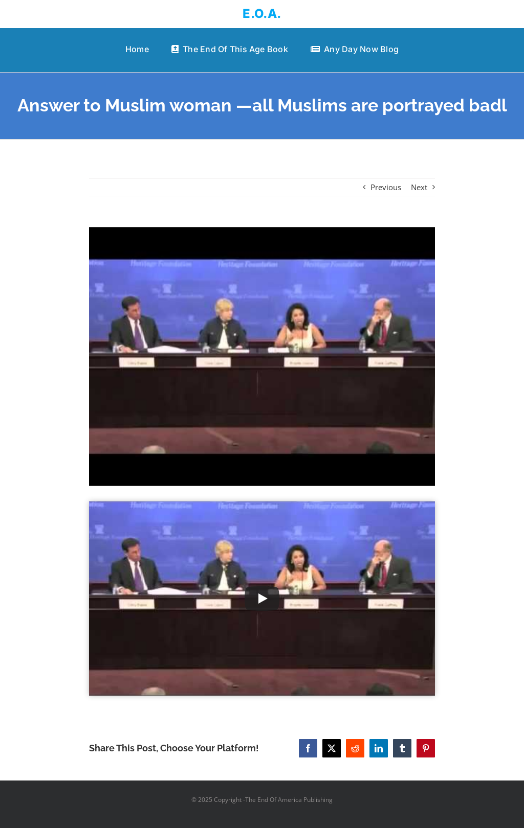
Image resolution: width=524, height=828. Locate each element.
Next (419, 187)
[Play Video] (262, 598)
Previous (385, 187)
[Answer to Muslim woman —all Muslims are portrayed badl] (262, 356)
